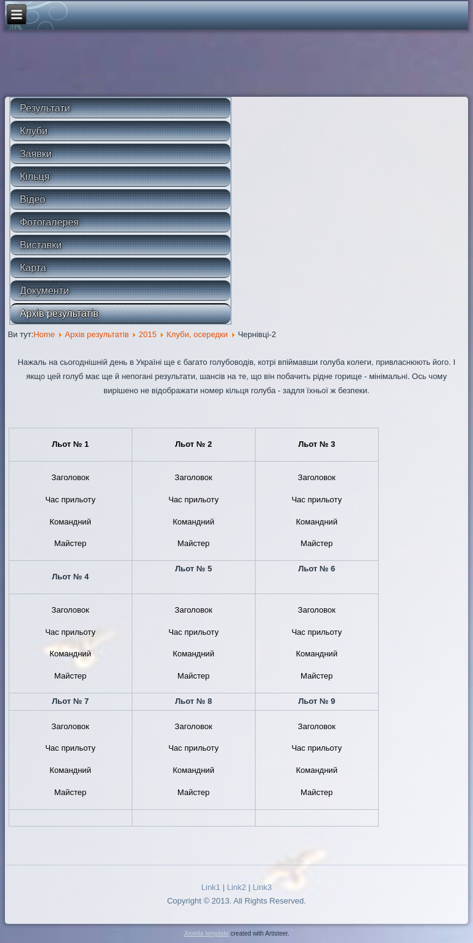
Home (44, 334)
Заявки (36, 154)
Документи (44, 290)
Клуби (33, 131)
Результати (45, 108)
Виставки (41, 245)
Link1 (210, 887)
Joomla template (206, 933)
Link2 (236, 887)
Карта (33, 268)
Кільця (34, 176)
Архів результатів (59, 313)
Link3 (262, 887)
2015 (147, 334)
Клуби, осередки (196, 334)
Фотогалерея (49, 222)
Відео (32, 199)
